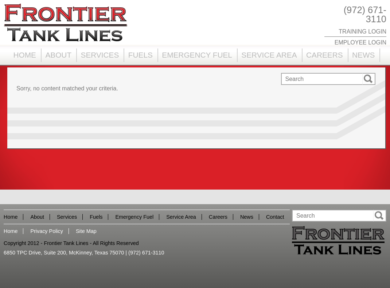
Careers (324, 55)
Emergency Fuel (197, 55)
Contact (275, 217)
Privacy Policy (46, 231)
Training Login (362, 31)
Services (100, 55)
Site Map (86, 231)
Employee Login (360, 42)
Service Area (269, 55)
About (58, 55)
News (363, 55)
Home (24, 55)
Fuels (140, 55)
